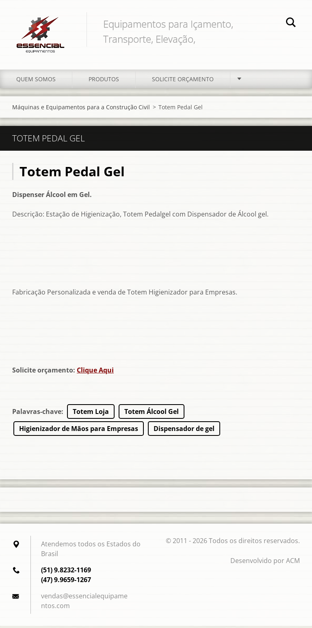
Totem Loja (91, 413)
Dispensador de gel (184, 430)
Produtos (104, 81)
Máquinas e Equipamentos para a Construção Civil (81, 109)
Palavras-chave (36, 413)
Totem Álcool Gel (151, 413)
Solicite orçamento (183, 81)
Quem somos (36, 81)
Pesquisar (291, 23)
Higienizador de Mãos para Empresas (78, 430)
